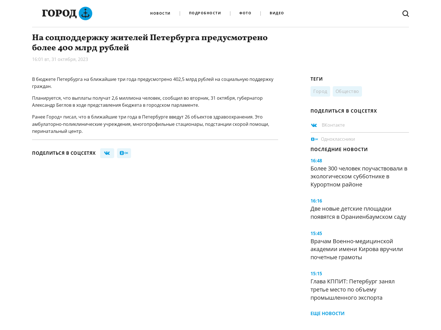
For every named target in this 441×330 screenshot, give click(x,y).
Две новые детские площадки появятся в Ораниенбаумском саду (358, 212)
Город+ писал (61, 117)
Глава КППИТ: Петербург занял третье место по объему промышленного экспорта (352, 289)
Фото (245, 13)
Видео (277, 13)
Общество (347, 91)
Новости (160, 13)
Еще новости (327, 313)
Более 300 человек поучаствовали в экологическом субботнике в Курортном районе (358, 176)
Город (320, 91)
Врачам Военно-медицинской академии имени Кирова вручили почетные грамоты (356, 249)
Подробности (205, 13)
